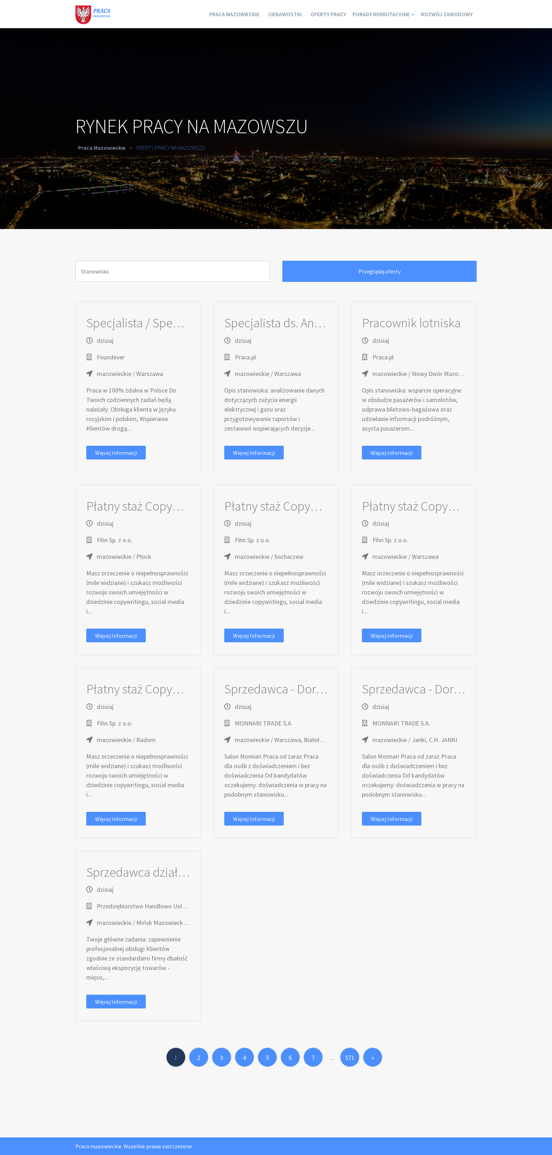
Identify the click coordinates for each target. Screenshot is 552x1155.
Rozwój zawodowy (444, 14)
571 (350, 1058)
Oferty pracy (308, 14)
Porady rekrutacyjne (372, 14)
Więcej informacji (116, 452)
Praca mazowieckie (201, 14)
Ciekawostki (258, 14)
